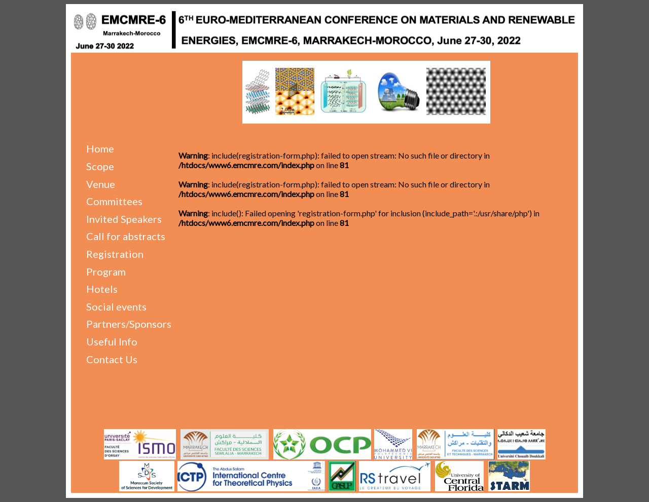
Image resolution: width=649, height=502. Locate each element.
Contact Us (111, 359)
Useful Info (111, 341)
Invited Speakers (124, 219)
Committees (114, 201)
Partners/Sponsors (128, 324)
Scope (100, 166)
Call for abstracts (125, 236)
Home (100, 148)
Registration (114, 254)
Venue (100, 184)
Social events (116, 306)
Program (106, 271)
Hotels (102, 289)
